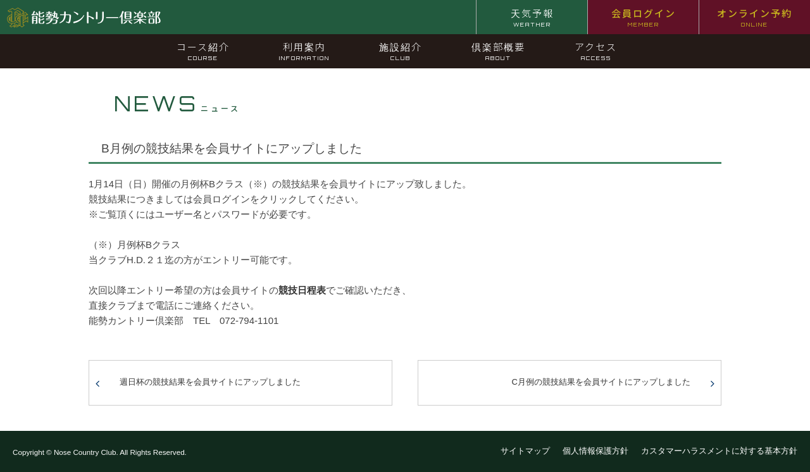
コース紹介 (203, 50)
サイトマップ (525, 451)
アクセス (596, 50)
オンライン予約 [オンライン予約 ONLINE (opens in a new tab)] (754, 17)
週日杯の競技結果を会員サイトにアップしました (210, 382)
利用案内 (304, 50)
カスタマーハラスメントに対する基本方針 (719, 451)
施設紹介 (400, 50)
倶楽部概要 (498, 50)
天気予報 (532, 17)
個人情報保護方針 (595, 451)
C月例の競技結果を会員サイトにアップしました (601, 382)
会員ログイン (643, 17)
